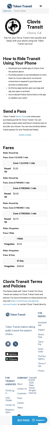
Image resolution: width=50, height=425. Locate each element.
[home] (19, 6)
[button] (41, 6)
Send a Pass (21, 116)
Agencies (7, 11)
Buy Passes (25, 420)
